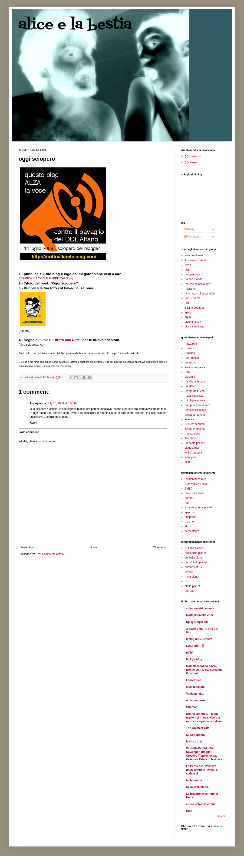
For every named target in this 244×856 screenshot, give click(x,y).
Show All (221, 816)
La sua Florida (193, 279)
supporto (190, 517)
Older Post (159, 547)
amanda (190, 362)
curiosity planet (194, 557)
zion (187, 462)
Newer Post (27, 547)
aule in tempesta (195, 367)
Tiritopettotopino (195, 429)
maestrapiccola (194, 395)
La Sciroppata (195, 734)
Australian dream (195, 260)
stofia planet (192, 586)
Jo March (190, 386)
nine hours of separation (200, 293)
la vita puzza (194, 741)
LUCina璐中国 (195, 645)
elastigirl (190, 376)
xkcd (188, 526)
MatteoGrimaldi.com (199, 615)
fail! (187, 502)
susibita (189, 419)
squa (188, 317)
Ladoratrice (193, 680)
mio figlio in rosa (195, 400)
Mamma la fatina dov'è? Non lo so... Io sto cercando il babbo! (204, 669)
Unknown (195, 156)
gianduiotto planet (196, 562)
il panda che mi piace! (198, 507)
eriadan (189, 498)
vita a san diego (194, 326)
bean (188, 265)
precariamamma (195, 414)
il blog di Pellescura (199, 639)
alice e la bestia (75, 25)
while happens (194, 452)
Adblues (190, 353)
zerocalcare (192, 531)
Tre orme (190, 438)
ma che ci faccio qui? (198, 284)
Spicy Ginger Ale (197, 622)
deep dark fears (194, 493)
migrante (190, 288)
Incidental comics (195, 479)
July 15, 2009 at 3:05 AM (62, 403)
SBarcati (192, 707)
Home (93, 547)
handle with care (195, 381)
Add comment (29, 432)
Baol (187, 372)
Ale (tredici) (192, 357)
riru (187, 302)
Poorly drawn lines (196, 483)
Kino (189, 811)
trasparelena (192, 433)
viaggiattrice (192, 447)
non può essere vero (197, 405)
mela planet (192, 576)
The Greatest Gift (197, 728)
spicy (188, 312)
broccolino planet (195, 553)
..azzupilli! (191, 343)
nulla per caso (195, 700)
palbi (189, 652)
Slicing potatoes (194, 307)
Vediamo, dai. (195, 693)
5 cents (189, 348)
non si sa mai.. (194, 298)
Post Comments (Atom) (50, 554)
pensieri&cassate (195, 410)
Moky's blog (194, 659)
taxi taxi (189, 590)
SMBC (189, 488)
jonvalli (189, 571)
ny (186, 581)
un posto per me (195, 443)
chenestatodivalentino (201, 804)
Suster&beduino (194, 424)
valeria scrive (193, 321)
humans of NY (193, 567)
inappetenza (192, 274)
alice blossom (195, 687)
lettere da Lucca (194, 391)
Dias (187, 269)
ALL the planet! (194, 548)
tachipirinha (194, 780)
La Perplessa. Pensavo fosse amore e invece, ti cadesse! (202, 770)
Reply (33, 422)
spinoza (189, 512)
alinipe (193, 162)
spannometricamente (200, 608)
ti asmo (189, 521)
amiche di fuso (194, 255)
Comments (192, 236)
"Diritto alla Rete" (66, 340)
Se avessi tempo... (198, 787)
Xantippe (190, 457)
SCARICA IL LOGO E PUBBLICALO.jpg (46, 278)
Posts (189, 229)
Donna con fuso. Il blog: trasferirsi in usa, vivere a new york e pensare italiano (204, 717)
